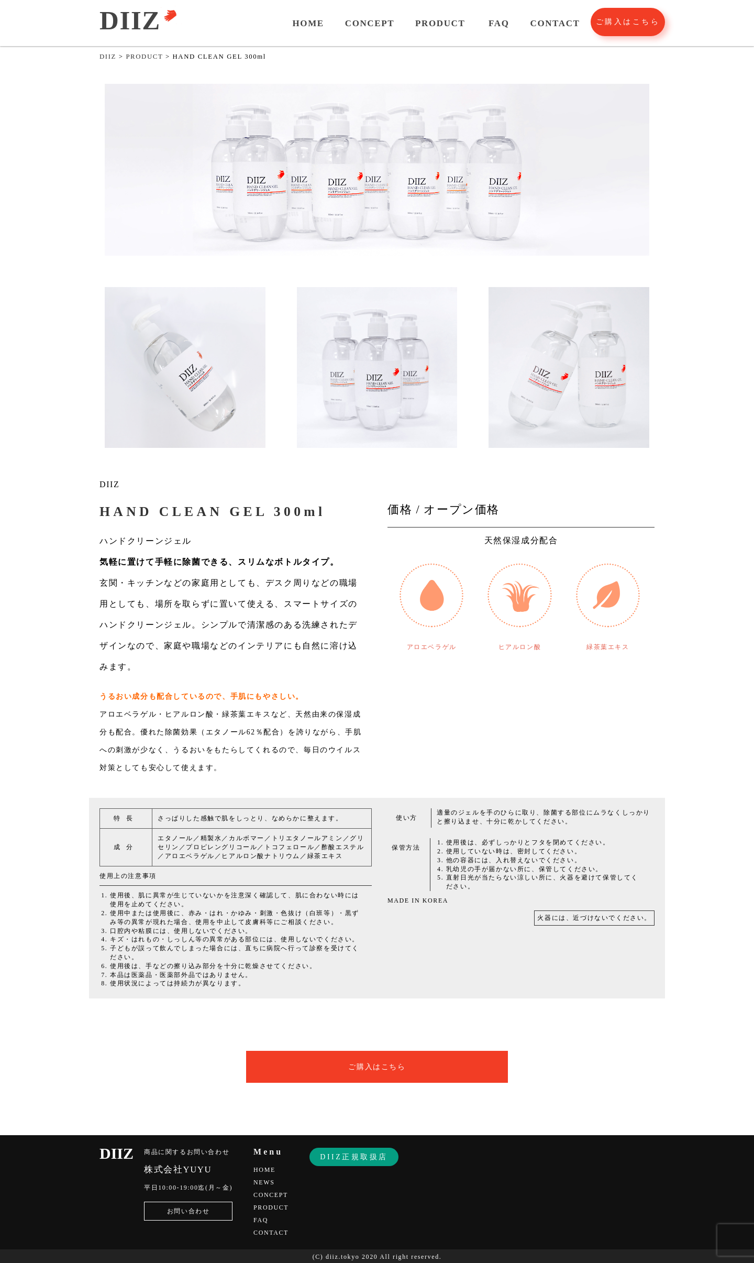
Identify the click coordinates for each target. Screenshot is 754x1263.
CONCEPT (369, 23)
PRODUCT (440, 23)
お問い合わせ (188, 1211)
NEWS (263, 1182)
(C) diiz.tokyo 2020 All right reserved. (377, 1256)
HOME (308, 23)
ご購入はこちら (628, 22)
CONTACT (555, 23)
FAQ (499, 23)
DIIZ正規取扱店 (354, 1157)
